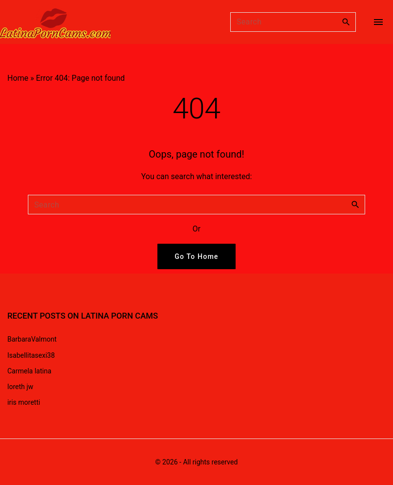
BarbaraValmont (32, 339)
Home (17, 78)
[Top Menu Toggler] (378, 22)
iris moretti (23, 402)
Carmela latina (29, 371)
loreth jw (20, 387)
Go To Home (196, 256)
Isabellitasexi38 (31, 355)
